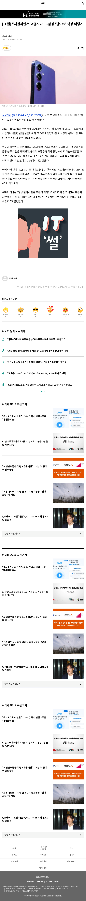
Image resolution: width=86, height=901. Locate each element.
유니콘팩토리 (43, 877)
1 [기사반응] (8, 48)
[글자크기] (82, 48)
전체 (43, 3)
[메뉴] (3, 3)
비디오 (43, 855)
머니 (72, 848)
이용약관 (39, 882)
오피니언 (43, 861)
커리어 (72, 855)
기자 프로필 (72, 861)
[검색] (82, 3)
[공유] (78, 48)
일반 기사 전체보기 (12, 533)
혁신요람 (14, 861)
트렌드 (14, 855)
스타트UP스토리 (43, 848)
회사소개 (30, 882)
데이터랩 (43, 868)
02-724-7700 (15, 891)
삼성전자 (6, 115)
